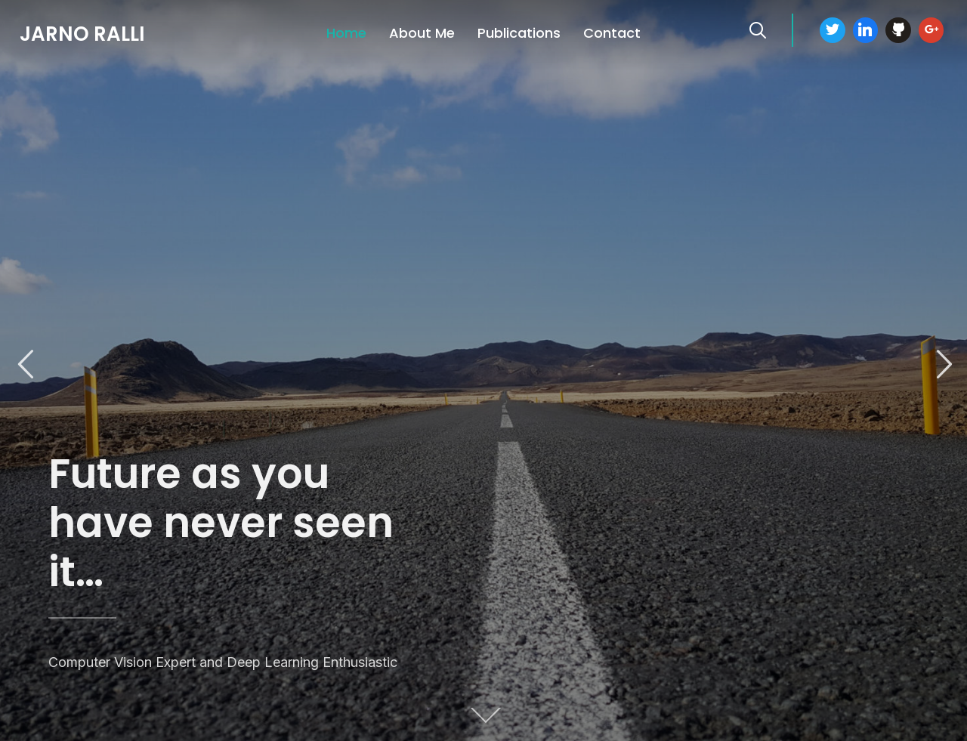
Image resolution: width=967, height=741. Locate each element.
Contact (612, 32)
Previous (25, 364)
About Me (422, 32)
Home (346, 32)
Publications (519, 32)
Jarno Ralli (82, 34)
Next (942, 364)
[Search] (758, 29)
